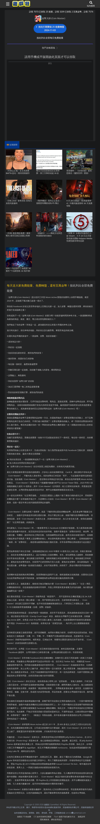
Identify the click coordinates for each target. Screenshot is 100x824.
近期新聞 (13, 144)
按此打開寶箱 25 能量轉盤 (50, 28)
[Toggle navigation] (7, 4)
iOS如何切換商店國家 (42, 816)
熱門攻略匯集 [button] (50, 47)
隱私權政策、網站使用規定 (51, 819)
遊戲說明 (81, 816)
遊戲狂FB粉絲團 (24, 816)
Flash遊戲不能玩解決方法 (64, 816)
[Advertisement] (50, 83)
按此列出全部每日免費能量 (50, 37)
